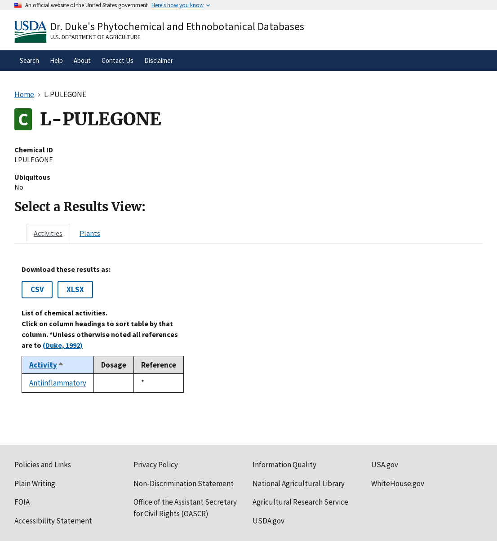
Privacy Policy (155, 465)
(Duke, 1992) (63, 345)
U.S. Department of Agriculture (95, 37)
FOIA (22, 502)
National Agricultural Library (299, 483)
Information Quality (284, 465)
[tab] (48, 233)
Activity (46, 365)
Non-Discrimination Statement (183, 483)
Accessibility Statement (53, 521)
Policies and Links (42, 465)
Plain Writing (34, 483)
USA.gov (384, 465)
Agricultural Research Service (300, 502)
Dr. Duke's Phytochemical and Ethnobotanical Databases (177, 26)
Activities (48, 233)
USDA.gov (268, 521)
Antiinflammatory (57, 383)
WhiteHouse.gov (397, 483)
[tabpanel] (248, 329)
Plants (90, 233)
